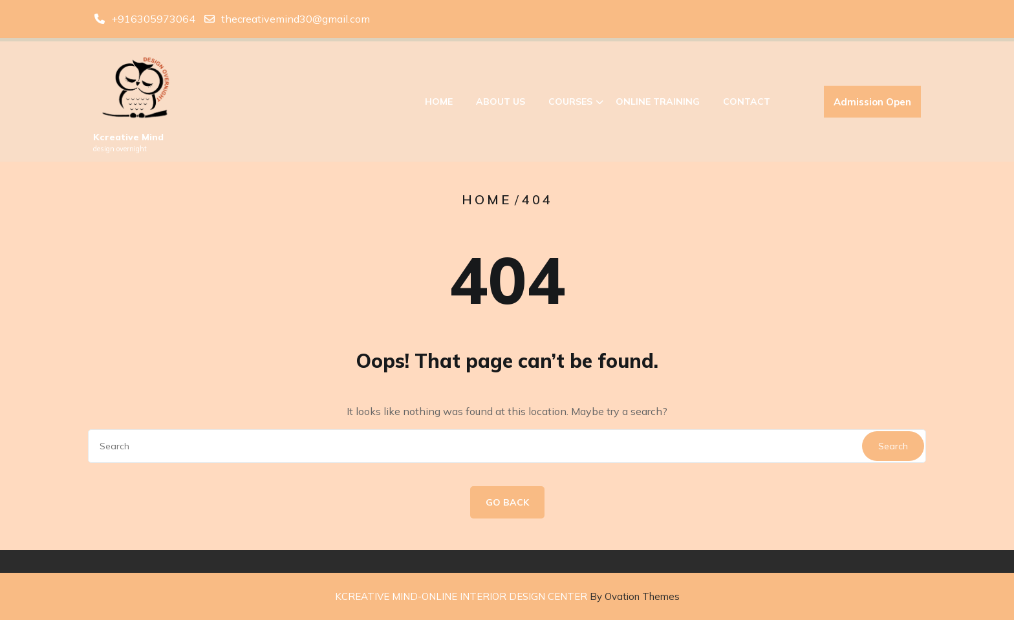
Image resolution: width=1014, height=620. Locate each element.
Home (439, 104)
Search (893, 446)
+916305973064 (153, 17)
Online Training (658, 104)
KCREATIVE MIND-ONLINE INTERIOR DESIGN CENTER (507, 596)
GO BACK (507, 502)
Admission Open (872, 104)
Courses (570, 104)
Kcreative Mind (128, 139)
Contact (746, 104)
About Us (500, 104)
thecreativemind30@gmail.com (295, 17)
